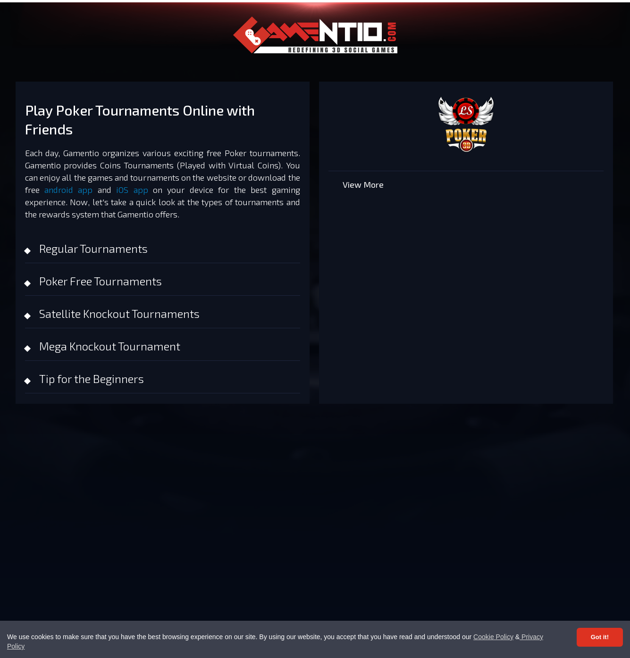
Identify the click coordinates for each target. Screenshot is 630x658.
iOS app (132, 189)
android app (68, 189)
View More (363, 184)
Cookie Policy (493, 637)
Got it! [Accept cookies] (600, 637)
